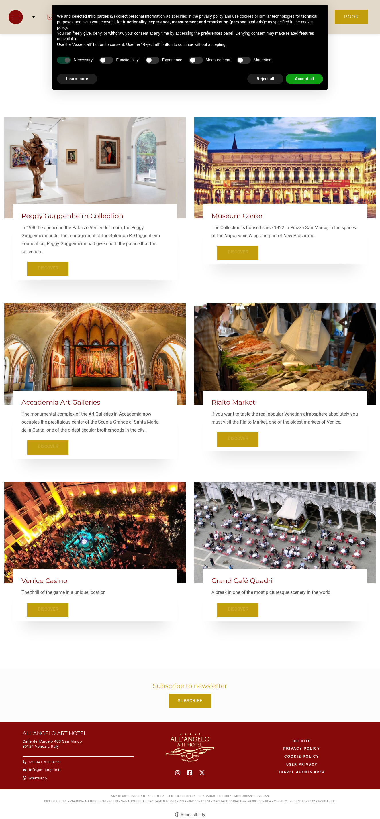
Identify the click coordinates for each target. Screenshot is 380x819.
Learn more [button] (77, 78)
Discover (46, 267)
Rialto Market (233, 401)
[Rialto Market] (285, 353)
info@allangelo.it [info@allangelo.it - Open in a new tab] (44, 767)
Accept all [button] (304, 78)
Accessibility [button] (193, 812)
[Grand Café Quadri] (285, 530)
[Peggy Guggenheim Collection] (95, 167)
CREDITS (302, 739)
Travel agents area (301, 770)
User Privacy (301, 763)
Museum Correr (237, 216)
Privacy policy (301, 747)
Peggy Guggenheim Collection (72, 216)
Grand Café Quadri (242, 579)
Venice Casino (44, 579)
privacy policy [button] (211, 16)
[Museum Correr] (285, 167)
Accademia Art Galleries (60, 401)
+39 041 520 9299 (44, 759)
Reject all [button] (265, 78)
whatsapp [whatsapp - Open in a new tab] (37, 776)
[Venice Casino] (95, 530)
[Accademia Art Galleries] (95, 353)
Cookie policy (301, 755)
